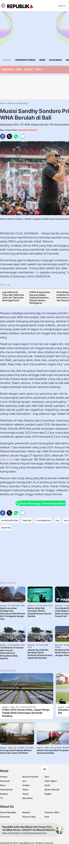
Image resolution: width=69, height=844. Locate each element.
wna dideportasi (43, 520)
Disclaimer (5, 816)
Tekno (38, 69)
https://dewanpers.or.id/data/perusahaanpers (24, 833)
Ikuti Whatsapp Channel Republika (41, 503)
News (3, 785)
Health (19, 69)
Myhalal (28, 69)
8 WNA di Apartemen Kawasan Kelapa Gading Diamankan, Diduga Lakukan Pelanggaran (39, 297)
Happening (7, 69)
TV (1, 798)
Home (2, 103)
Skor (47, 776)
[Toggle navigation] (3, 5)
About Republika (8, 812)
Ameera (11, 103)
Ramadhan (27, 798)
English (48, 793)
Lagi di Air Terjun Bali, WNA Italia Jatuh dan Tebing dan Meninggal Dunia (13, 296)
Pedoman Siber (52, 812)
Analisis (26, 785)
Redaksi (26, 812)
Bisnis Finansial (52, 789)
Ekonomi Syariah (25, 60)
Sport (47, 785)
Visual (25, 793)
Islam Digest (51, 781)
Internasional (6, 789)
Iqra (24, 781)
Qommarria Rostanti (27, 130)
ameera (6, 60)
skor (42, 60)
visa (37, 272)
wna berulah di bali (9, 520)
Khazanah (5, 781)
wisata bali (5, 527)
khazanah (55, 60)
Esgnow (4, 793)
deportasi (27, 520)
